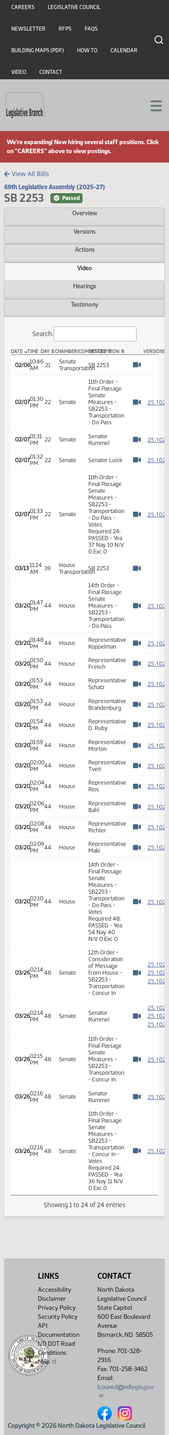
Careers (23, 7)
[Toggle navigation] (151, 105)
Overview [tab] (84, 213)
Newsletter (28, 29)
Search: (84, 334)
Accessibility (54, 1290)
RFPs (65, 29)
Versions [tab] (84, 231)
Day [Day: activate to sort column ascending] (45, 351)
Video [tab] (84, 268)
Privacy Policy (57, 1308)
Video (18, 72)
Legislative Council (74, 7)
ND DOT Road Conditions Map (56, 1353)
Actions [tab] (85, 249)
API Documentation (58, 1330)
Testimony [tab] (84, 304)
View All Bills (26, 173)
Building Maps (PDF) (37, 50)
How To (87, 50)
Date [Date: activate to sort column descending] (17, 351)
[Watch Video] (137, 364)
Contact (50, 72)
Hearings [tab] (84, 286)
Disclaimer (52, 1299)
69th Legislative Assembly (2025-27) (54, 187)
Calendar (123, 50)
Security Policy (58, 1317)
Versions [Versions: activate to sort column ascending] (150, 351)
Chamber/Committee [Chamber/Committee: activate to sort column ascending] (69, 351)
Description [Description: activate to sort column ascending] (104, 351)
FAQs (91, 29)
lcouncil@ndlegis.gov (125, 1390)
